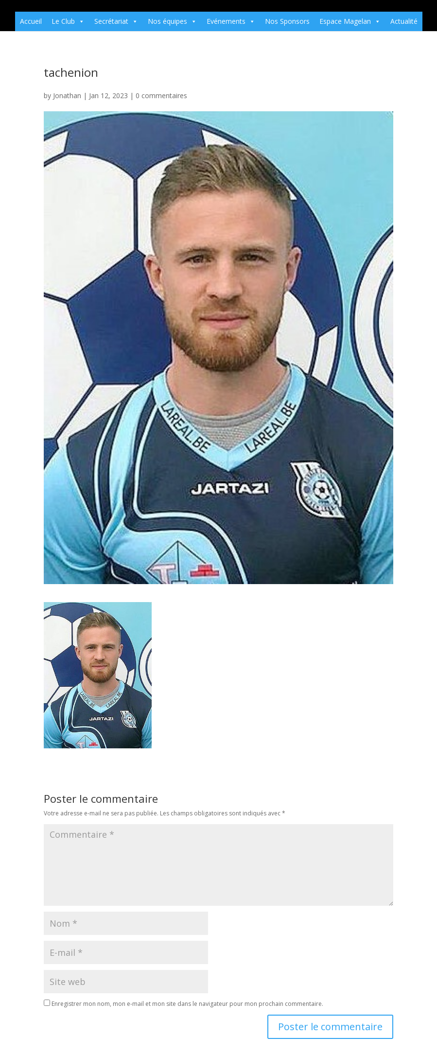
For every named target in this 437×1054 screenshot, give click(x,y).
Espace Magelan (350, 21)
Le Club (68, 21)
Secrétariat (116, 21)
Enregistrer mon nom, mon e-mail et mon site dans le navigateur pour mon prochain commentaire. (187, 1004)
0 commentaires (161, 95)
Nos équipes (172, 21)
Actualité (404, 21)
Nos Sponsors (287, 21)
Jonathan (67, 95)
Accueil (31, 21)
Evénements (231, 21)
